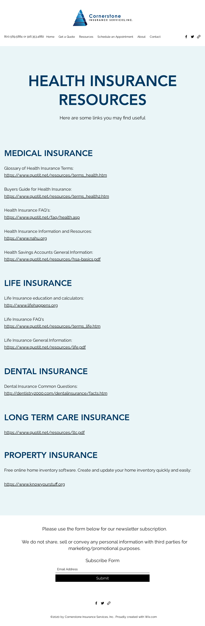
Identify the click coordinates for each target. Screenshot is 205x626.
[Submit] (102, 578)
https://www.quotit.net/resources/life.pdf (45, 347)
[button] (86, 37)
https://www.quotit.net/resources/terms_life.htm (52, 326)
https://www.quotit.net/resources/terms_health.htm (55, 175)
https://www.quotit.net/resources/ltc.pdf (44, 432)
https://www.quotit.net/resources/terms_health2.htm (56, 196)
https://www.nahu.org (25, 238)
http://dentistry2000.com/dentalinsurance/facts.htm (55, 393)
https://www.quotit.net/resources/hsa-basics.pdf (52, 259)
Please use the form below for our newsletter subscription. (104, 529)
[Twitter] (192, 37)
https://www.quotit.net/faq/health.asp (42, 217)
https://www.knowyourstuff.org (34, 484)
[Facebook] (186, 37)
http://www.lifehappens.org (31, 305)
